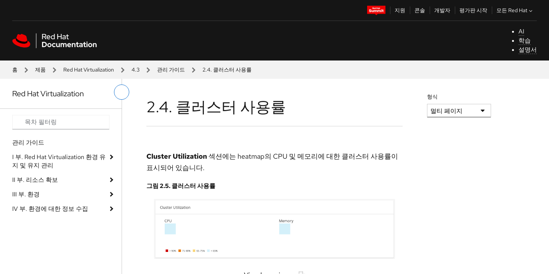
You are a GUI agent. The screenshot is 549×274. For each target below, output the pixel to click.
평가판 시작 (473, 10)
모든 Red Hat (515, 10)
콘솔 (419, 10)
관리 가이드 (171, 69)
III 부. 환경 (26, 194)
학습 (524, 41)
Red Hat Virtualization (88, 69)
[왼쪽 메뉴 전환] (121, 92)
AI (521, 31)
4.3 (136, 69)
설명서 (527, 50)
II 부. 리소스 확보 (35, 180)
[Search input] (60, 122)
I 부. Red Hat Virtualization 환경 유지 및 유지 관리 (59, 161)
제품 (40, 69)
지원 (400, 10)
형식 (432, 96)
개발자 (442, 10)
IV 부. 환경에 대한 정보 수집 (50, 209)
